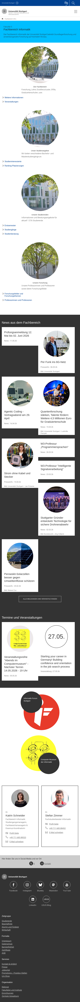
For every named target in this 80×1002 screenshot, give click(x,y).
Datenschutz (7, 942)
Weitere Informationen (14, 96)
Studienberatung (12, 232)
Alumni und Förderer (10, 925)
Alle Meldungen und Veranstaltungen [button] (40, 597)
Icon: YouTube (66, 883)
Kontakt (45, 862)
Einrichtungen (7, 991)
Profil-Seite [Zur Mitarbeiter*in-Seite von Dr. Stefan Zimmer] (53, 822)
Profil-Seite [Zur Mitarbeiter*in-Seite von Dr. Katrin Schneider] (14, 831)
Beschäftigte (7, 922)
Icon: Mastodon (53, 883)
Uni (8, 3)
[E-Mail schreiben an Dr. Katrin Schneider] (15, 840)
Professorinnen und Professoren (18, 299)
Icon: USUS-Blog (46, 897)
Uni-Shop (6, 974)
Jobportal (6, 968)
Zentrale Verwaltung (10, 994)
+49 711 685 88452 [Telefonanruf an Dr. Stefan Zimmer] (57, 826)
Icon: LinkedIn (32, 897)
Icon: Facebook (13, 883)
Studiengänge (10, 228)
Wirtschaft (6, 928)
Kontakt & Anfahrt (9, 962)
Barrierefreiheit (8, 945)
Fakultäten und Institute (12, 988)
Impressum (6, 939)
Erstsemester (10, 224)
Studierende (7, 919)
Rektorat (5, 985)
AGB (3, 951)
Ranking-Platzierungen (14, 164)
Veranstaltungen (11, 100)
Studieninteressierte (13, 160)
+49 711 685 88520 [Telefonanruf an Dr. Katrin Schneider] (18, 836)
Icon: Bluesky (40, 883)
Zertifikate (6, 948)
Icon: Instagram (27, 883)
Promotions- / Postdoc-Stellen (14, 971)
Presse (4, 965)
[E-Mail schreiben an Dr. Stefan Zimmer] (54, 830)
